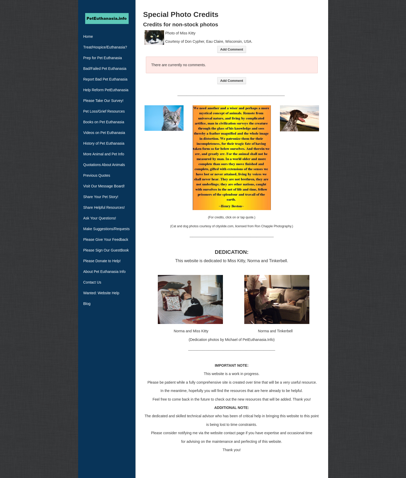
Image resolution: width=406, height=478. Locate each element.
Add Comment (231, 49)
